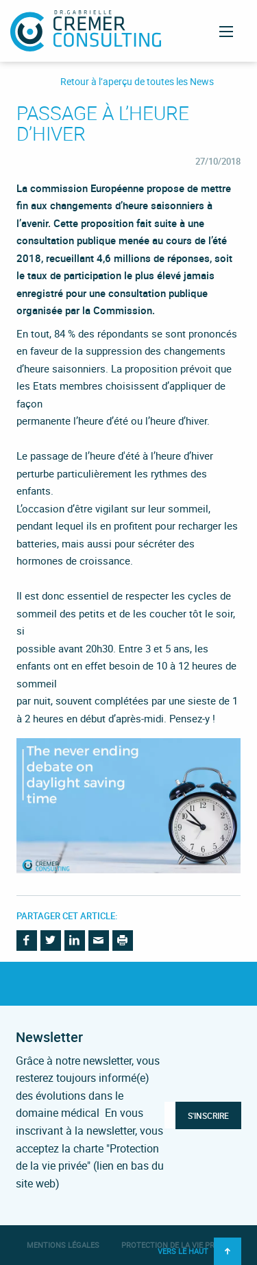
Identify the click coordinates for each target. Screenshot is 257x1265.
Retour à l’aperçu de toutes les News (137, 82)
